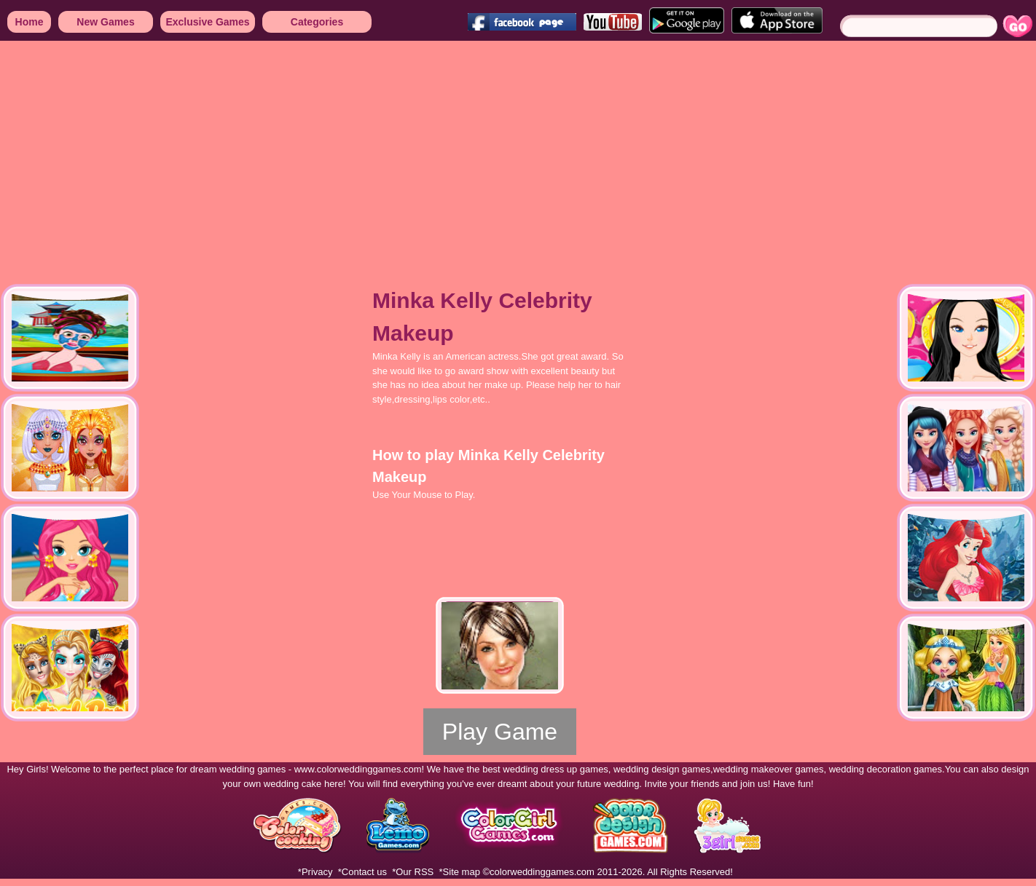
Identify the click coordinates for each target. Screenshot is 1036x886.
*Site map (459, 871)
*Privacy (315, 871)
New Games (105, 22)
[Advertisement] (369, 153)
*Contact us (362, 871)
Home (29, 22)
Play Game (499, 732)
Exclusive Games (207, 22)
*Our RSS (412, 871)
